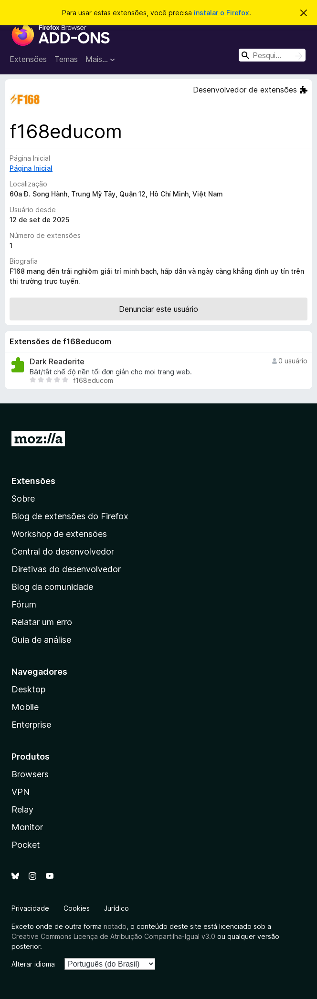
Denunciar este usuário (158, 309)
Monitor (27, 827)
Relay (22, 809)
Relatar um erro (41, 622)
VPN (20, 792)
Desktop (28, 689)
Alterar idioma (33, 964)
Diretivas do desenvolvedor (66, 569)
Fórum (23, 604)
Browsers (30, 774)
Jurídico (116, 908)
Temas (66, 59)
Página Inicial (31, 168)
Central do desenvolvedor (62, 551)
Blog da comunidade (52, 587)
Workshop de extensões (59, 534)
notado (115, 926)
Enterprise (31, 725)
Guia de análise (41, 640)
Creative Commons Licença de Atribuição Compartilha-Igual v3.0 (114, 936)
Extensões (28, 59)
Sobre (23, 499)
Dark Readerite (57, 361)
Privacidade (30, 908)
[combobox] (272, 55)
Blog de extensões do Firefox (69, 516)
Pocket (25, 845)
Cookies (76, 908)
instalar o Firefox (221, 13)
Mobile (25, 707)
